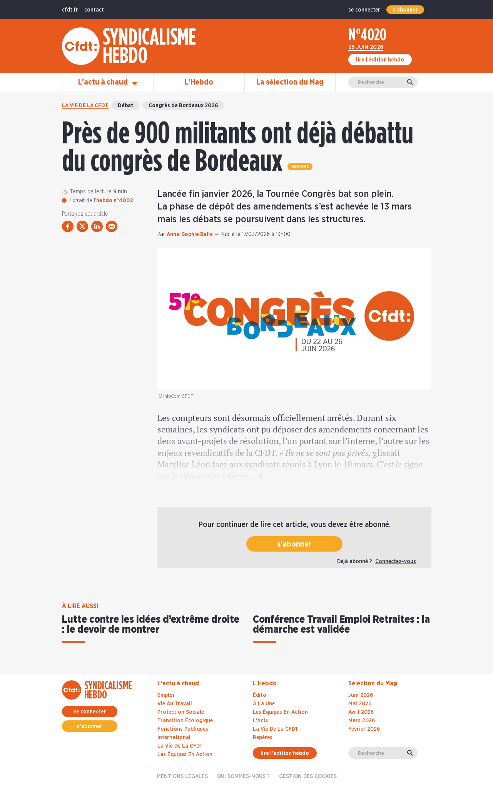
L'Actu (261, 720)
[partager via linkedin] (97, 226)
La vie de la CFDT (85, 105)
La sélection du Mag (290, 82)
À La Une (264, 704)
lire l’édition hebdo (380, 60)
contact (94, 10)
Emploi (165, 695)
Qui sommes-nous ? (243, 776)
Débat (125, 105)
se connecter (364, 10)
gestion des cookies (308, 776)
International (174, 737)
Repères (262, 737)
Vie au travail (174, 704)
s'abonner (405, 10)
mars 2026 (361, 720)
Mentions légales (182, 776)
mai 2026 (359, 704)
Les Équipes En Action (280, 712)
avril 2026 (361, 712)
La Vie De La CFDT (275, 729)
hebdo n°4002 (114, 200)
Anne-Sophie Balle (190, 234)
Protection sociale (180, 712)
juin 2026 (360, 695)
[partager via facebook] (68, 226)
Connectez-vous (395, 561)
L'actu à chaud (107, 82)
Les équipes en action (184, 754)
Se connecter (89, 712)
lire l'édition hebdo (285, 753)
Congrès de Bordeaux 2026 (183, 105)
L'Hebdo (199, 82)
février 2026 (364, 729)
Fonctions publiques (182, 729)
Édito (259, 695)
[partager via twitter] (82, 226)
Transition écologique (185, 720)
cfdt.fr (70, 10)
